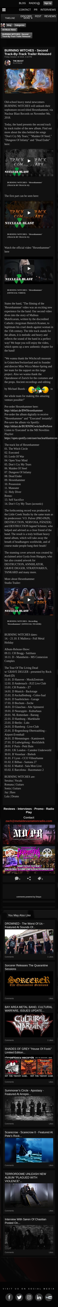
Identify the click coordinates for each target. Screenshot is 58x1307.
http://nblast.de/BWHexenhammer (23, 410)
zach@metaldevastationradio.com (29, 821)
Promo (39, 808)
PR (35, 9)
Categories (19, 25)
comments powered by (28, 897)
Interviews (25, 808)
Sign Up (47, 3)
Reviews (10, 808)
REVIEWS (50, 16)
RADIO (33, 3)
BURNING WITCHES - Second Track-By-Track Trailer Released (16, 35)
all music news (9, 30)
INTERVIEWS (48, 9)
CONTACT (25, 9)
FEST (38, 16)
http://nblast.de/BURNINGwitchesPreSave (28, 426)
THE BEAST (18, 61)
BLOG (22, 3)
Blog (9, 25)
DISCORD (26, 16)
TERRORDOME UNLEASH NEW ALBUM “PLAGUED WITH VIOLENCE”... (25, 1177)
